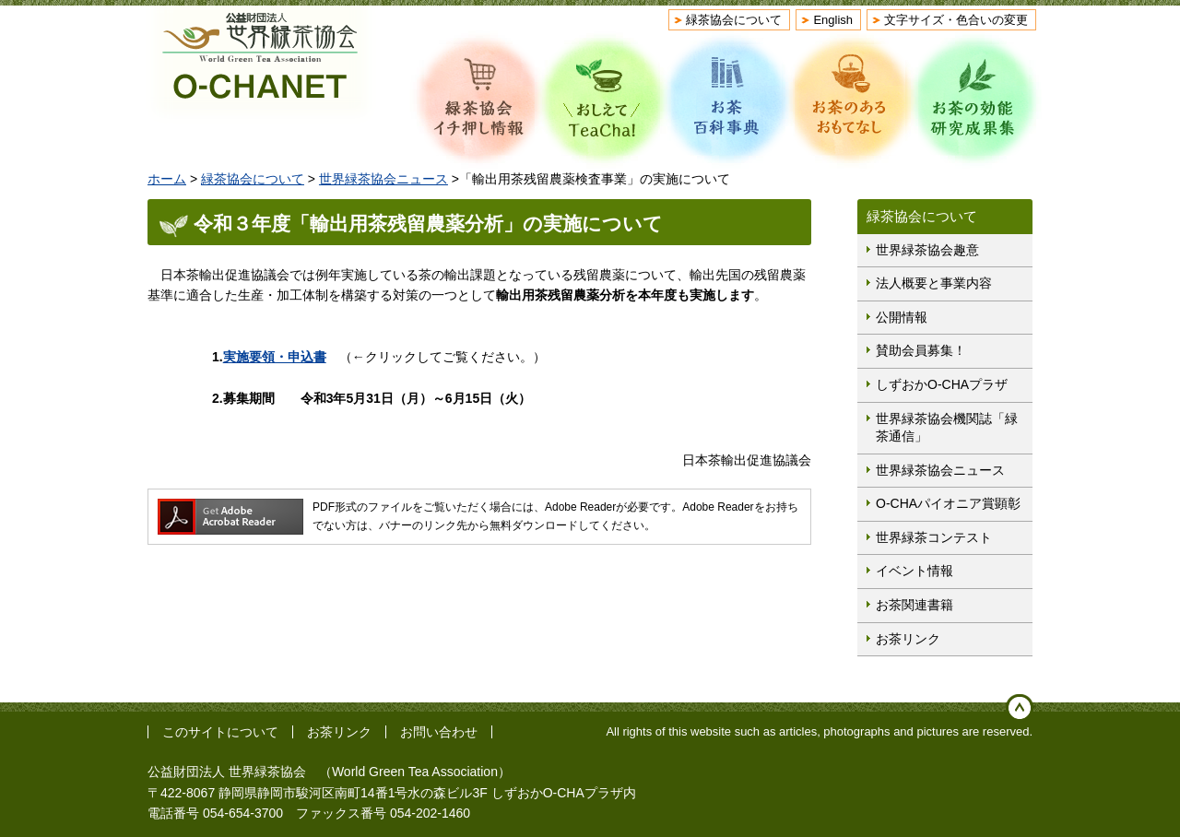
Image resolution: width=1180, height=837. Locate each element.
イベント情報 (914, 570)
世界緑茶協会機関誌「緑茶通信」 (947, 427)
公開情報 (901, 317)
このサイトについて (220, 731)
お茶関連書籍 (914, 604)
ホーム (167, 178)
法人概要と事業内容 (934, 283)
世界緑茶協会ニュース (383, 178)
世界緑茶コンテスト (934, 537)
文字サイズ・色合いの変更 (956, 20)
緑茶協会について (734, 20)
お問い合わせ (439, 731)
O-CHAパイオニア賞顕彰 (948, 503)
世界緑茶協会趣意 (927, 249)
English (833, 20)
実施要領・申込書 (274, 356)
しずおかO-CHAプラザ (942, 384)
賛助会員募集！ (921, 350)
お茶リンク (908, 638)
